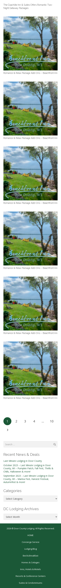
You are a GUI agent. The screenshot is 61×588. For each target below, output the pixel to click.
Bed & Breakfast (30, 555)
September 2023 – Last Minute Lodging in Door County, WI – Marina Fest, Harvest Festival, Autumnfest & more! (28, 479)
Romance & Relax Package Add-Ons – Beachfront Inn (30, 73)
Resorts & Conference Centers (31, 576)
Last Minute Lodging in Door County (22, 460)
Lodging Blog (30, 549)
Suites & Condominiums (30, 583)
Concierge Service (30, 542)
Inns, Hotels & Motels (30, 569)
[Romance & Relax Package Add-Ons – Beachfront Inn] (30, 43)
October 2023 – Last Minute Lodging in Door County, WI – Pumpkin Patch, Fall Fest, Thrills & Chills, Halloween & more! (28, 468)
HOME (30, 535)
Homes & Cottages (30, 562)
